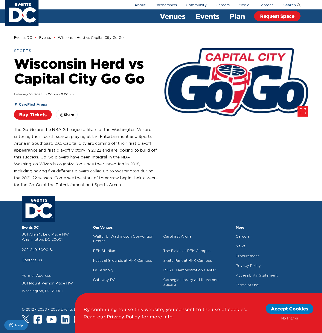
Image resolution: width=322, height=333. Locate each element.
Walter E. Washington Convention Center (123, 238)
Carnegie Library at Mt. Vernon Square (190, 281)
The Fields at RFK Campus (186, 250)
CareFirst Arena (177, 236)
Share (67, 114)
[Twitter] (25, 319)
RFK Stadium (104, 250)
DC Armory (103, 270)
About (140, 5)
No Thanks (289, 318)
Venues (172, 16)
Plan (237, 16)
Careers (223, 5)
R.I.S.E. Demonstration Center (189, 270)
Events (207, 16)
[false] (236, 82)
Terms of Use (247, 285)
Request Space (277, 16)
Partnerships (166, 5)
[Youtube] (51, 320)
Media (244, 5)
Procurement (247, 256)
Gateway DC (104, 279)
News (240, 246)
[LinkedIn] (65, 320)
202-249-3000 (37, 249)
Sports (23, 50)
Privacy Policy (248, 265)
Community (196, 5)
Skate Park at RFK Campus (187, 260)
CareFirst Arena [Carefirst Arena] (33, 104)
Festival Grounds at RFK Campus (122, 260)
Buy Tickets (33, 114)
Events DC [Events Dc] (23, 37)
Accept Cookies (289, 308)
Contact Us (32, 260)
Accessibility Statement (257, 275)
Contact (265, 5)
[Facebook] (38, 320)
